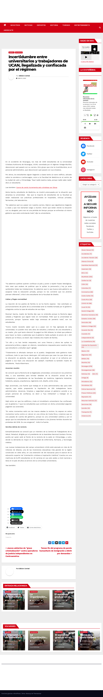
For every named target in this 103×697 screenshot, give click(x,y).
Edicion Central (24, 76)
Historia (54, 25)
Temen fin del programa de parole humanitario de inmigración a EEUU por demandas (55, 551)
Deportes (41, 25)
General (11, 52)
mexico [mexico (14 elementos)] (85, 351)
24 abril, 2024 (12, 641)
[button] (100, 28)
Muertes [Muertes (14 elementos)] (86, 362)
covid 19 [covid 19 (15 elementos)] (86, 307)
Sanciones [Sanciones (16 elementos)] (86, 404)
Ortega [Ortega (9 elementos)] (85, 377)
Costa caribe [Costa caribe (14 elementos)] (87, 296)
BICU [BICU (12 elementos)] (85, 273)
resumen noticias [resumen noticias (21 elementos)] (89, 400)
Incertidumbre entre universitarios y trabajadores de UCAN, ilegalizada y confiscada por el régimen (38, 63)
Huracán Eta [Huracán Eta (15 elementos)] (87, 330)
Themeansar (37, 693)
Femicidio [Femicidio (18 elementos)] (86, 322)
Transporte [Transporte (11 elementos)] (87, 412)
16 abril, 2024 (37, 641)
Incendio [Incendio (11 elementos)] (86, 334)
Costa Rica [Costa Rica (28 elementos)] (87, 299)
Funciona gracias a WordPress (11, 693)
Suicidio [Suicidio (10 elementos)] (86, 408)
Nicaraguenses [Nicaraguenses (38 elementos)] (88, 370)
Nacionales (19, 52)
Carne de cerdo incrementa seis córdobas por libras (36, 187)
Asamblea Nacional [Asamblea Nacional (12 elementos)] (89, 265)
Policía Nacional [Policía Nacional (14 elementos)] (88, 389)
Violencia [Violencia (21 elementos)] (86, 416)
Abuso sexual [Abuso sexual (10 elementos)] (88, 250)
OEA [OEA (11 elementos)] (95, 374)
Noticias (28, 25)
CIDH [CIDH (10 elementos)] (85, 284)
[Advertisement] (38, 43)
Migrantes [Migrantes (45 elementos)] (86, 355)
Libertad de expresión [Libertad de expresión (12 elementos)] (89, 346)
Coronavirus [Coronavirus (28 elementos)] (87, 292)
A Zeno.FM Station (87, 61)
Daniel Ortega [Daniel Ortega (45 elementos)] (88, 311)
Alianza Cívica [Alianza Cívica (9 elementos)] (87, 261)
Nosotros (15, 25)
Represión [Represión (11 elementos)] (86, 397)
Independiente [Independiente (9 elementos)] (88, 337)
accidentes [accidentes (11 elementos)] (87, 254)
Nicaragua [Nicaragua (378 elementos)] (87, 366)
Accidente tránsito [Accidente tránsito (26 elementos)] (89, 257)
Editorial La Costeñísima (11, 603)
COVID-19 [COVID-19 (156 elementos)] (87, 303)
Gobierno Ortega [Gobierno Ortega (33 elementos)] (89, 326)
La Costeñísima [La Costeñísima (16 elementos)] (88, 341)
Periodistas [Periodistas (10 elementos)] (87, 385)
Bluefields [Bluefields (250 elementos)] (87, 276)
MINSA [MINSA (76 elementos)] (85, 358)
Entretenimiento (82, 25)
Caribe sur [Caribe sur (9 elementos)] (86, 280)
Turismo (66, 25)
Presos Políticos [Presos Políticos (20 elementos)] (89, 393)
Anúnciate (8, 30)
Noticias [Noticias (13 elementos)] (86, 374)
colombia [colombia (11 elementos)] (86, 288)
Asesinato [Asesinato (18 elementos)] (86, 269)
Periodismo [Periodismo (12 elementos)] (87, 381)
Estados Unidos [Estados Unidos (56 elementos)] (88, 318)
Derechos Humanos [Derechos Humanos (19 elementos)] (90, 315)
